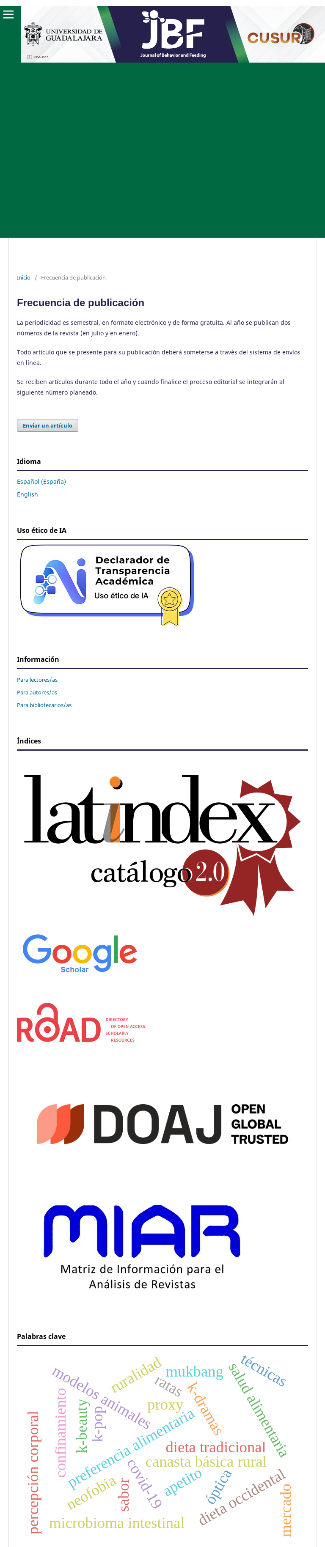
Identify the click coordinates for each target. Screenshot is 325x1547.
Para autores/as (37, 692)
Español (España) (41, 481)
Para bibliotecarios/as (44, 705)
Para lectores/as (37, 679)
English (27, 494)
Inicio (23, 277)
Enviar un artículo (47, 425)
